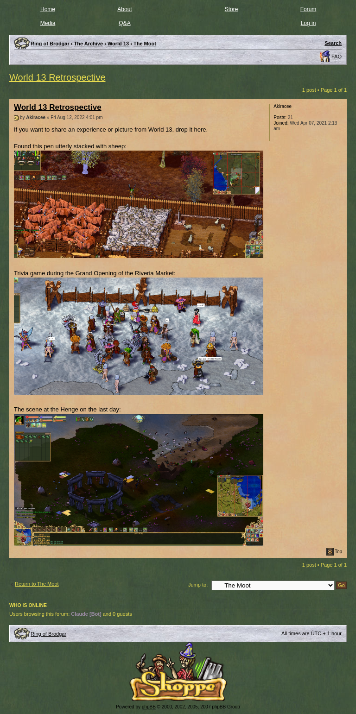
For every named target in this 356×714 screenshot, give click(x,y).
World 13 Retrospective (57, 77)
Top (338, 551)
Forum (308, 9)
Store (231, 9)
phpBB (149, 706)
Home (47, 9)
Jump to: (198, 585)
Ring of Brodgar (48, 634)
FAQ (336, 56)
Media (48, 23)
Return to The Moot (37, 584)
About (124, 9)
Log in (308, 23)
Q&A (124, 23)
